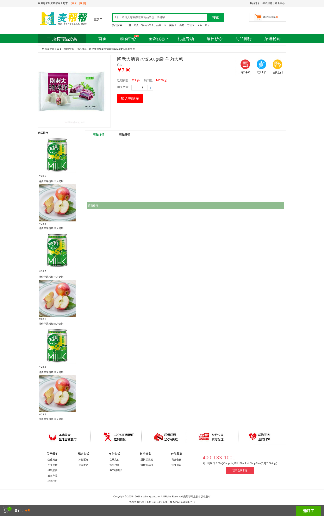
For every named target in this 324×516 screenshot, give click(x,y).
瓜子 (207, 25)
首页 (102, 38)
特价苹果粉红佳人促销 (51, 181)
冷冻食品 (82, 49)
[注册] (82, 3)
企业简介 (52, 459)
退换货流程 (147, 465)
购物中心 (128, 38)
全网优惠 (157, 38)
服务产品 (52, 475)
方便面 (190, 25)
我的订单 (255, 3)
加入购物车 (130, 98)
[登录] (74, 3)
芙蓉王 (173, 25)
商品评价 (124, 134)
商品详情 (98, 134)
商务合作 (176, 459)
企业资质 (52, 465)
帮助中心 (280, 3)
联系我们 (52, 481)
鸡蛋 (136, 25)
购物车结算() (271, 17)
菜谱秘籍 (272, 38)
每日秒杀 (214, 38)
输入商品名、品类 (151, 25)
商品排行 (243, 38)
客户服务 (267, 3)
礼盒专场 (185, 38)
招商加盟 (176, 465)
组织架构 (52, 470)
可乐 (199, 25)
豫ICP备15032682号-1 (182, 502)
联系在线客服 (239, 470)
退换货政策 (147, 459)
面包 (181, 25)
